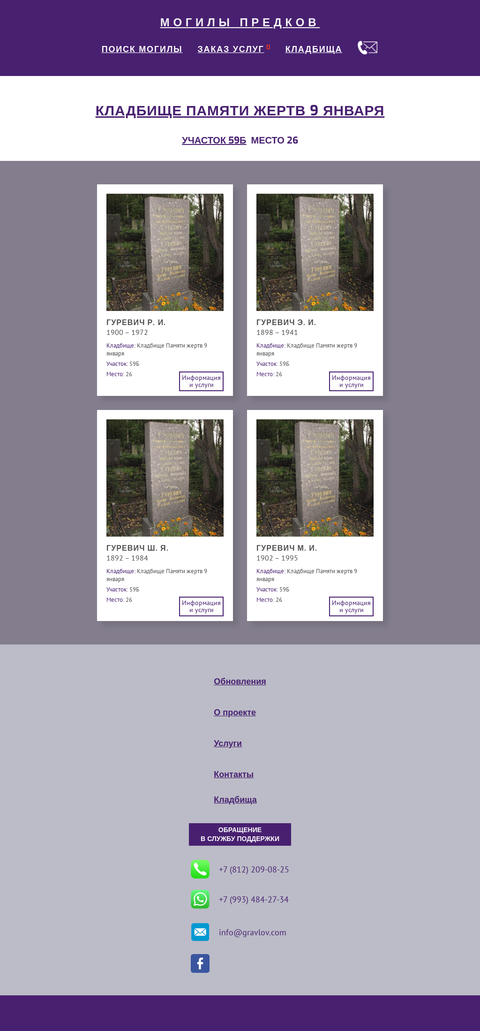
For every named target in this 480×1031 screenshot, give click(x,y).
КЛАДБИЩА (314, 49)
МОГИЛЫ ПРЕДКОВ (240, 22)
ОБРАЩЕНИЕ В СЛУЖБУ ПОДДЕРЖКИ (240, 834)
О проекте (235, 712)
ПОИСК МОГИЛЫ (142, 49)
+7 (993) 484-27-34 (240, 899)
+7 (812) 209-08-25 (240, 869)
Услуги (228, 743)
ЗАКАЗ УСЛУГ (231, 49)
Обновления (240, 681)
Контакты (234, 774)
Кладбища (235, 799)
